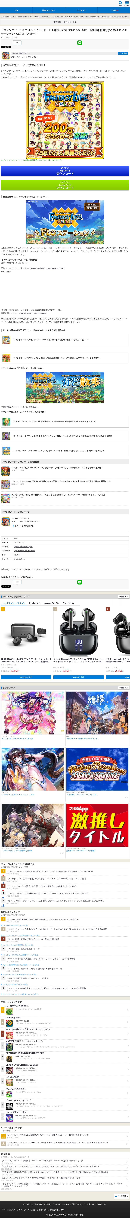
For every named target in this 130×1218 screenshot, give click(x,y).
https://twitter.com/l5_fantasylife (24, 551)
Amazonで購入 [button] (26, 677)
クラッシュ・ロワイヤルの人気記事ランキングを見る (20, 955)
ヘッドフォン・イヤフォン (14, 603)
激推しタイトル (70, 22)
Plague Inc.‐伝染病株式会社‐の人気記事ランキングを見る (21, 965)
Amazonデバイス (51, 603)
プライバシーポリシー (61, 1204)
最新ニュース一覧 (42, 16)
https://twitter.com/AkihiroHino (33, 313)
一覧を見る (123, 597)
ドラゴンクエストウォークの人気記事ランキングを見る (21, 935)
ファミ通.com (88, 1204)
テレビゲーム (68, 603)
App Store (65, 171)
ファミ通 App (9, 4)
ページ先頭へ (122, 1196)
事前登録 (57, 22)
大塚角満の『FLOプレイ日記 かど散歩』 (21, 407)
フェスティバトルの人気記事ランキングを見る (18, 945)
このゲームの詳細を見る (24, 526)
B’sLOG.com (101, 1204)
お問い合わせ (27, 1204)
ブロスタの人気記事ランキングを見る (15, 984)
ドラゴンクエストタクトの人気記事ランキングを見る (20, 994)
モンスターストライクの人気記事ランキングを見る (19, 974)
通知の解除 (76, 1204)
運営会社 (47, 1204)
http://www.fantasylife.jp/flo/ (23, 547)
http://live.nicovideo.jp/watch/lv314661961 (46, 268)
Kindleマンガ (34, 603)
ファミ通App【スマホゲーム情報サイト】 (17, 16)
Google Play (65, 185)
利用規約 (38, 1204)
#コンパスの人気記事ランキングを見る (15, 925)
